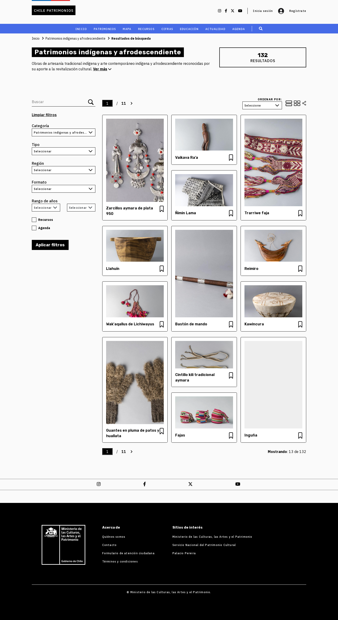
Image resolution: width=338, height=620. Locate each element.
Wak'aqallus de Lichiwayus (130, 324)
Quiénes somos (114, 536)
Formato (39, 182)
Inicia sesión (268, 11)
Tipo (36, 144)
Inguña (250, 435)
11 (123, 103)
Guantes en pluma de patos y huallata (132, 433)
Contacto (109, 545)
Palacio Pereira (184, 553)
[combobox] (46, 207)
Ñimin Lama (186, 213)
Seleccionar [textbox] (42, 207)
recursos (146, 29)
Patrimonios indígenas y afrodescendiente (75, 38)
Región (38, 163)
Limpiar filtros (44, 114)
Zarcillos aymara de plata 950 (129, 211)
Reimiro (251, 268)
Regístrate (297, 11)
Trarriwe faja (256, 213)
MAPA (127, 29)
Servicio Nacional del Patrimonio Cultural (204, 545)
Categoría (40, 125)
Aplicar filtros (50, 244)
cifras (167, 29)
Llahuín (112, 268)
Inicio (81, 29)
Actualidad (215, 29)
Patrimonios (105, 29)
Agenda (238, 29)
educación (189, 29)
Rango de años (45, 201)
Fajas (180, 435)
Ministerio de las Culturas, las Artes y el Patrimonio (212, 536)
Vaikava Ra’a (186, 157)
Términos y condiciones (120, 561)
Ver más (102, 69)
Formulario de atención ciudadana (128, 553)
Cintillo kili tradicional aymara (195, 377)
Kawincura (254, 324)
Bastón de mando (191, 324)
